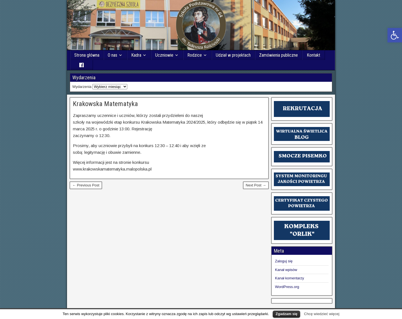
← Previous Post (85, 185)
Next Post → (256, 185)
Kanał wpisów (286, 270)
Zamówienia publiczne (278, 55)
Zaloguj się (284, 261)
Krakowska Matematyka (105, 104)
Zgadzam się (286, 314)
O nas (112, 55)
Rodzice (194, 55)
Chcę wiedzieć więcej (321, 314)
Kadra (136, 55)
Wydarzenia (82, 87)
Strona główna (86, 55)
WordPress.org (287, 287)
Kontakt (313, 55)
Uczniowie (164, 55)
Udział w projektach (233, 55)
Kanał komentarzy (289, 278)
